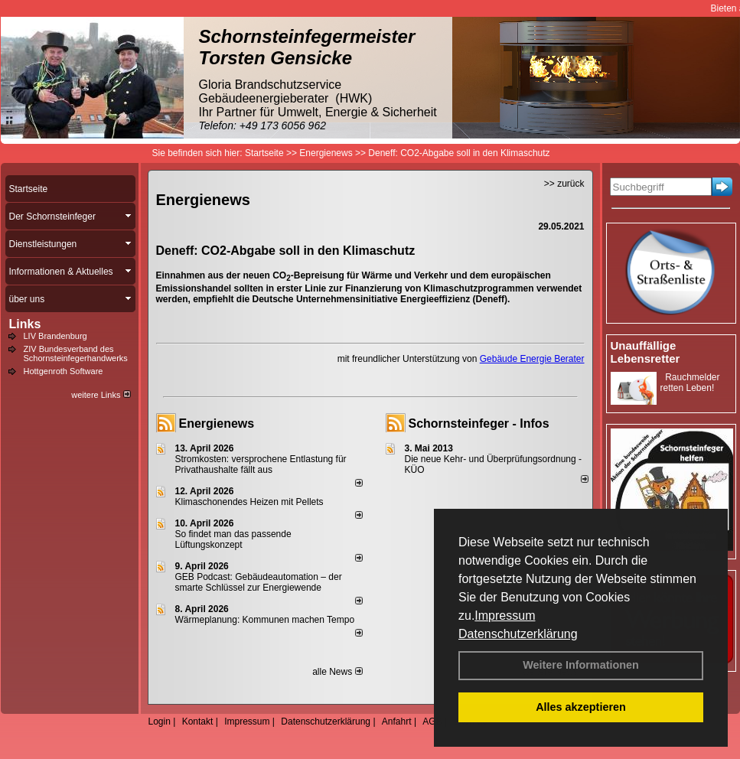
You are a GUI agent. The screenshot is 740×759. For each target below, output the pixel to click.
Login (159, 721)
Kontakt (198, 721)
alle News (337, 671)
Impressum (504, 615)
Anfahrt (397, 721)
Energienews (217, 423)
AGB (432, 721)
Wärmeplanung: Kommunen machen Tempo (265, 619)
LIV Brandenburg (55, 335)
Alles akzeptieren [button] (581, 707)
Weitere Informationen (581, 665)
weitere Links (100, 394)
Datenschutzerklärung (518, 633)
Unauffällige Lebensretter (645, 352)
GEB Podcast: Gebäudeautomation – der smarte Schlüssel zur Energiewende (258, 582)
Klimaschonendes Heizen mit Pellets (249, 502)
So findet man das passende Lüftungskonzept (233, 539)
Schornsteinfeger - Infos (479, 423)
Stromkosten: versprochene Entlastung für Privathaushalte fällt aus (261, 464)
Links (25, 324)
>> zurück (564, 183)
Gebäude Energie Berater (532, 358)
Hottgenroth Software (63, 371)
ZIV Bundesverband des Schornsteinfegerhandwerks (76, 353)
